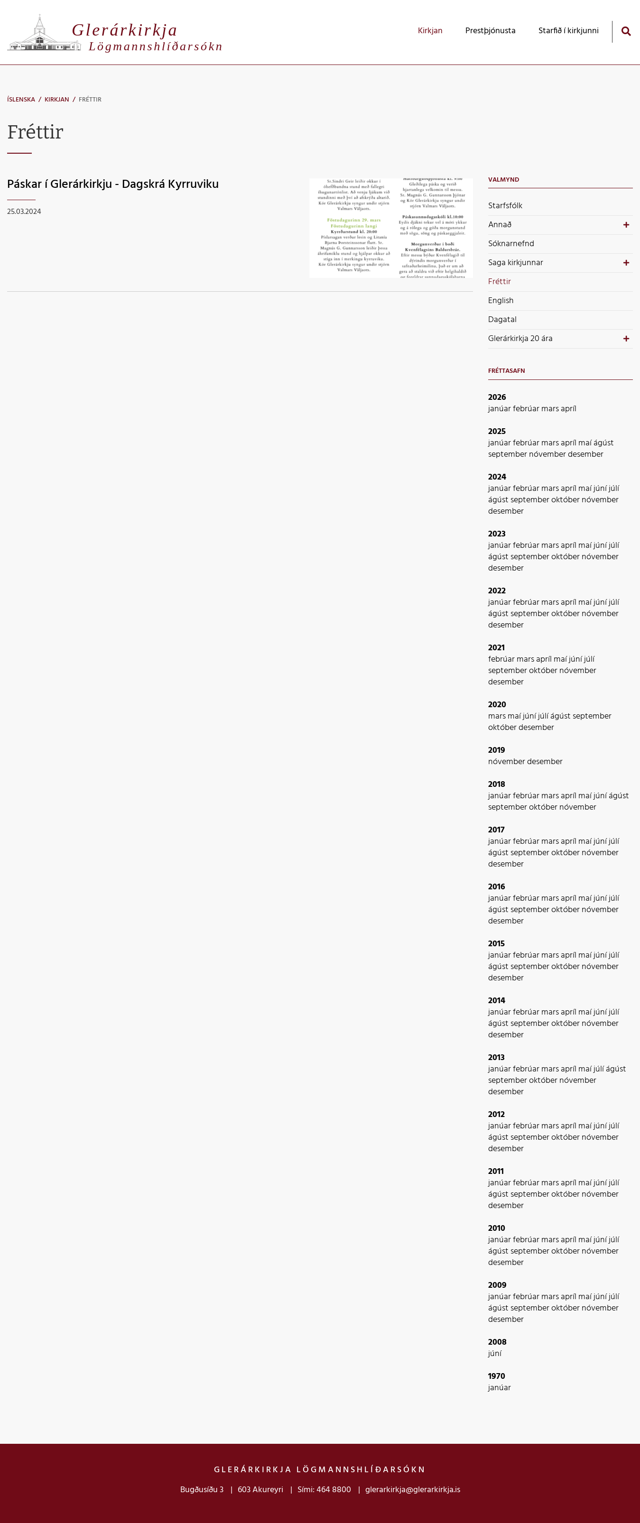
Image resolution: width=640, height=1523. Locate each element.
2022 (497, 591)
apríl (568, 409)
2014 (496, 1001)
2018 (496, 785)
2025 (497, 432)
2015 (496, 944)
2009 (497, 1285)
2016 (496, 887)
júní (601, 489)
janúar (500, 409)
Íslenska (21, 99)
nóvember (548, 455)
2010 (496, 1229)
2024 (497, 477)
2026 (497, 398)
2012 (496, 1115)
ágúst (604, 443)
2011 (496, 1172)
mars (551, 409)
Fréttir (90, 99)
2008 (497, 1342)
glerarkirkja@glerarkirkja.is (412, 1490)
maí (586, 443)
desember (585, 455)
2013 (496, 1058)
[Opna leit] (626, 31)
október (566, 500)
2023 (497, 534)
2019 (496, 750)
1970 (496, 1377)
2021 (496, 648)
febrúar (527, 409)
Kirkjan (57, 99)
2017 (496, 830)
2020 (497, 705)
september (508, 455)
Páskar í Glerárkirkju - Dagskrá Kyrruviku (113, 184)
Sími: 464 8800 (324, 1490)
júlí (614, 489)
